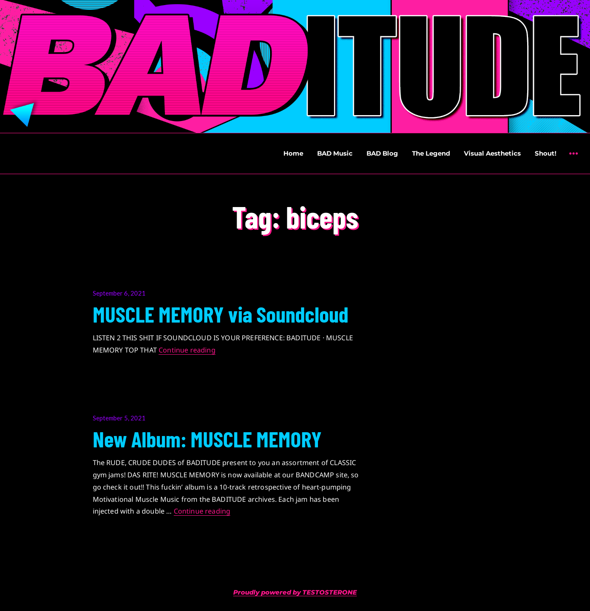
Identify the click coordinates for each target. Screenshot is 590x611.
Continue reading (187, 350)
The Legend (431, 153)
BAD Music (335, 153)
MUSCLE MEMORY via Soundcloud (220, 314)
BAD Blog (382, 153)
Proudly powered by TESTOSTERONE (295, 592)
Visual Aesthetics (492, 153)
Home (293, 153)
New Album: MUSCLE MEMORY (207, 438)
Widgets (573, 159)
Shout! (545, 153)
